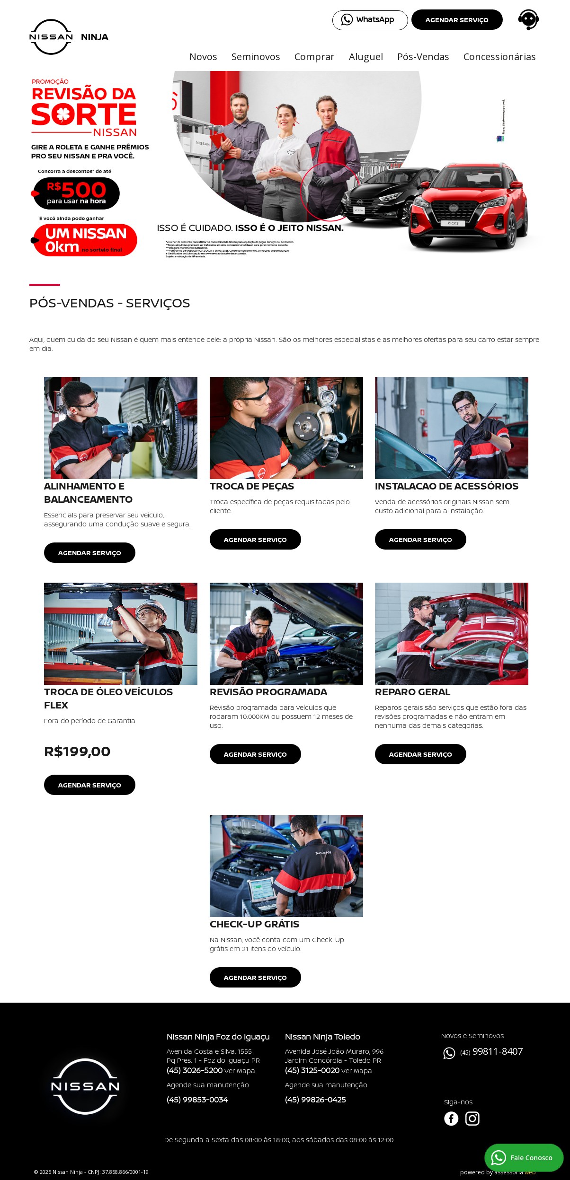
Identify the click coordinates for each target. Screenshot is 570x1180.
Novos (203, 56)
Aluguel (366, 56)
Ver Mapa (239, 1070)
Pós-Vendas (423, 56)
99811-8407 (497, 1051)
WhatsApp (375, 19)
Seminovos (256, 56)
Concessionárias (499, 56)
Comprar (314, 56)
